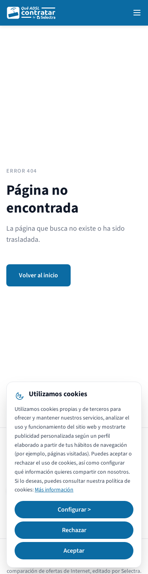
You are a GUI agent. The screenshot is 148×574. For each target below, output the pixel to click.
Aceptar (74, 550)
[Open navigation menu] (136, 12)
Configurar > (74, 509)
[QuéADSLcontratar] (31, 12)
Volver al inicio (38, 275)
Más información (54, 490)
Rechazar (74, 530)
